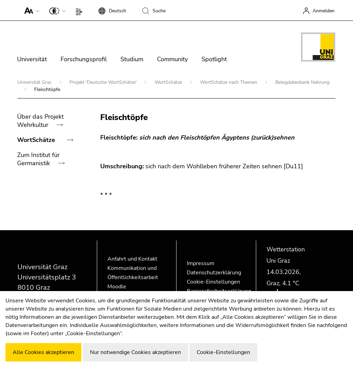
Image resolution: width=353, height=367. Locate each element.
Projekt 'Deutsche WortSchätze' (103, 82)
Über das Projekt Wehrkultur (40, 121)
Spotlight (214, 59)
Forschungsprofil (84, 59)
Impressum (200, 263)
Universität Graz (35, 82)
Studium (131, 59)
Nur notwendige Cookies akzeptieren (135, 352)
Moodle (116, 286)
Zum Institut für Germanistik (38, 159)
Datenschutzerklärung (214, 272)
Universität (32, 59)
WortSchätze (169, 82)
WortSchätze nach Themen (229, 82)
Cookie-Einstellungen (213, 282)
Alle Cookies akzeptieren (43, 352)
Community (172, 59)
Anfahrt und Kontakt (132, 259)
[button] (30, 10)
